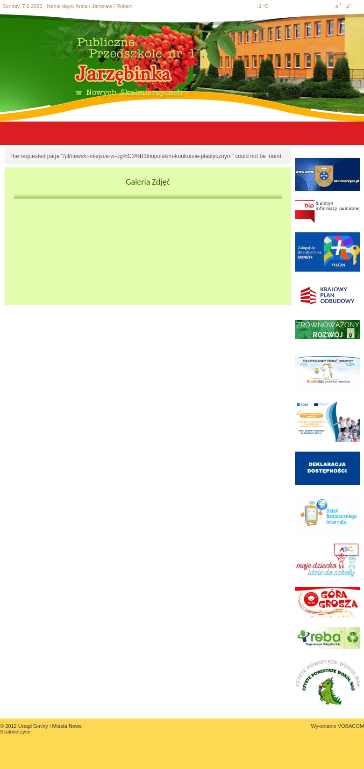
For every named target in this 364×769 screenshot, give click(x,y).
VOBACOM (351, 726)
